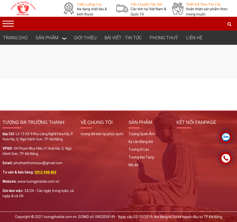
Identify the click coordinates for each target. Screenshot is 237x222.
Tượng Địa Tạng (141, 157)
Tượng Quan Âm (142, 134)
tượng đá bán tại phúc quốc (102, 134)
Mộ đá (133, 165)
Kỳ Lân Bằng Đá (141, 142)
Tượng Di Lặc (139, 149)
